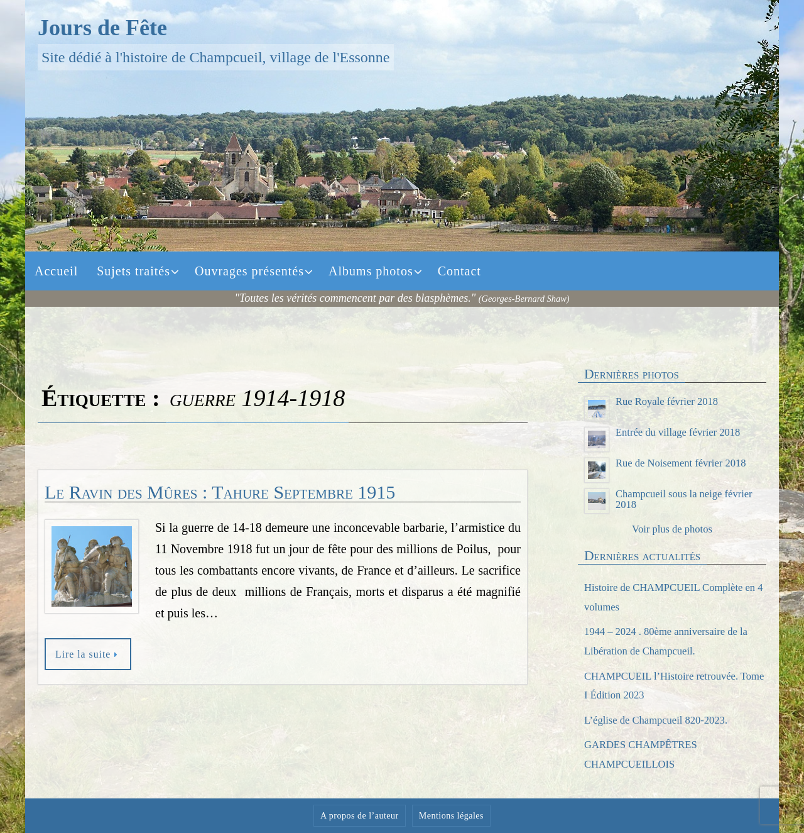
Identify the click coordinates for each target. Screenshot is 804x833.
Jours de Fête (102, 27)
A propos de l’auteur (359, 815)
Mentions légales (451, 815)
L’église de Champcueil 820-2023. (662, 720)
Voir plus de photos (671, 528)
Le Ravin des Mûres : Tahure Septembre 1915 (220, 492)
